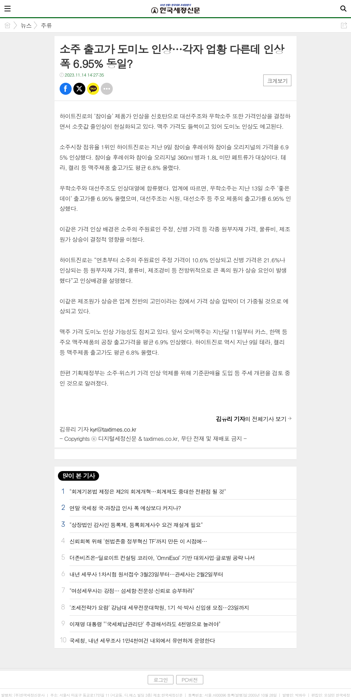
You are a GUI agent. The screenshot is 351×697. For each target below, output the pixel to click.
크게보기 (277, 81)
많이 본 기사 (78, 475)
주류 (46, 25)
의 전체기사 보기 (251, 419)
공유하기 (344, 25)
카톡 (93, 89)
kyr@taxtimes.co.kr (113, 429)
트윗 (79, 89)
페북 (66, 89)
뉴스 (26, 25)
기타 (107, 89)
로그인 (160, 679)
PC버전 (190, 679)
